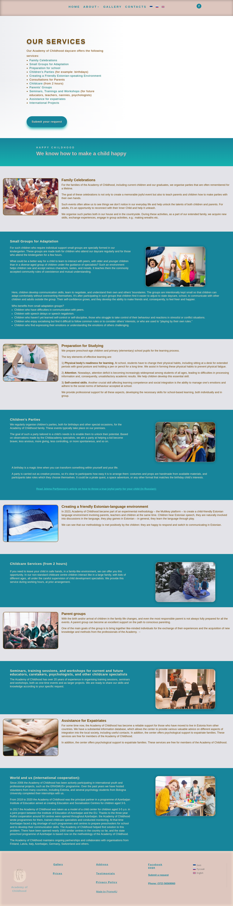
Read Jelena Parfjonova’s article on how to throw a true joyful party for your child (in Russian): (96, 488)
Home (74, 6)
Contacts (136, 6)
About (90, 6)
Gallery (112, 6)
